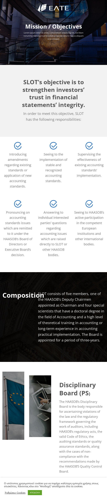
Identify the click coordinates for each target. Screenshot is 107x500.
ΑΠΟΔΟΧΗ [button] (35, 492)
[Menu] (4, 8)
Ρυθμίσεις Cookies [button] (15, 492)
